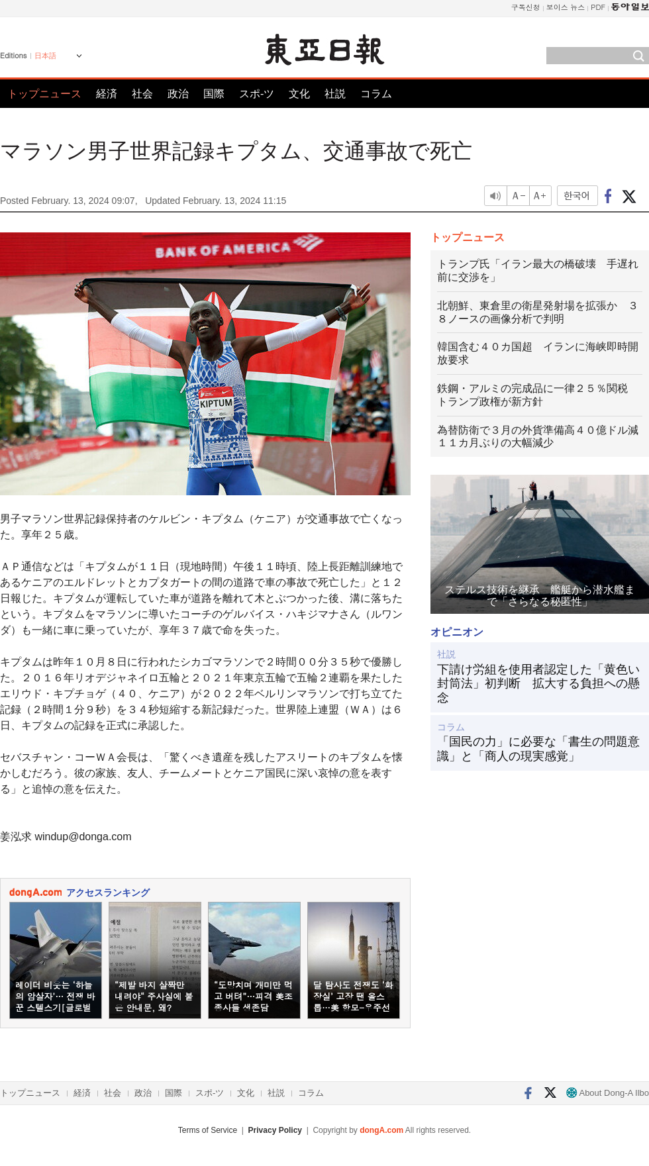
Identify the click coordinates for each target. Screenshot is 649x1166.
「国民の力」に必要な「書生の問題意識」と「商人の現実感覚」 (538, 749)
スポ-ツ (256, 93)
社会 (142, 93)
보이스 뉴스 (565, 7)
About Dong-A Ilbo (607, 1093)
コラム (376, 93)
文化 (299, 93)
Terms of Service (207, 1130)
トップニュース (44, 93)
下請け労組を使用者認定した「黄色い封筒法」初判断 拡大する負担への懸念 (538, 683)
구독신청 (525, 7)
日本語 (45, 56)
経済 (106, 93)
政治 (178, 93)
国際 (214, 93)
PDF (598, 7)
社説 (335, 93)
